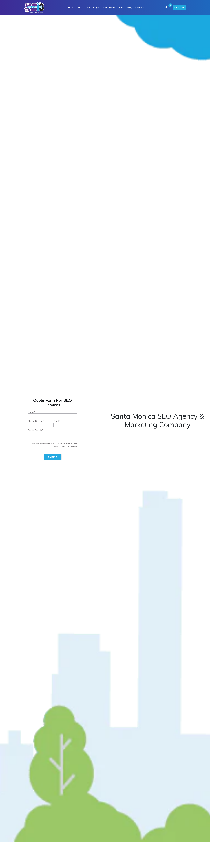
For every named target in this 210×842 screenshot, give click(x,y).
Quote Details (35, 430)
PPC (121, 7)
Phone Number (36, 421)
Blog (129, 7)
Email (56, 421)
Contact (139, 7)
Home (71, 7)
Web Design (92, 7)
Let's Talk (179, 7)
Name (31, 411)
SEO (80, 7)
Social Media (109, 7)
